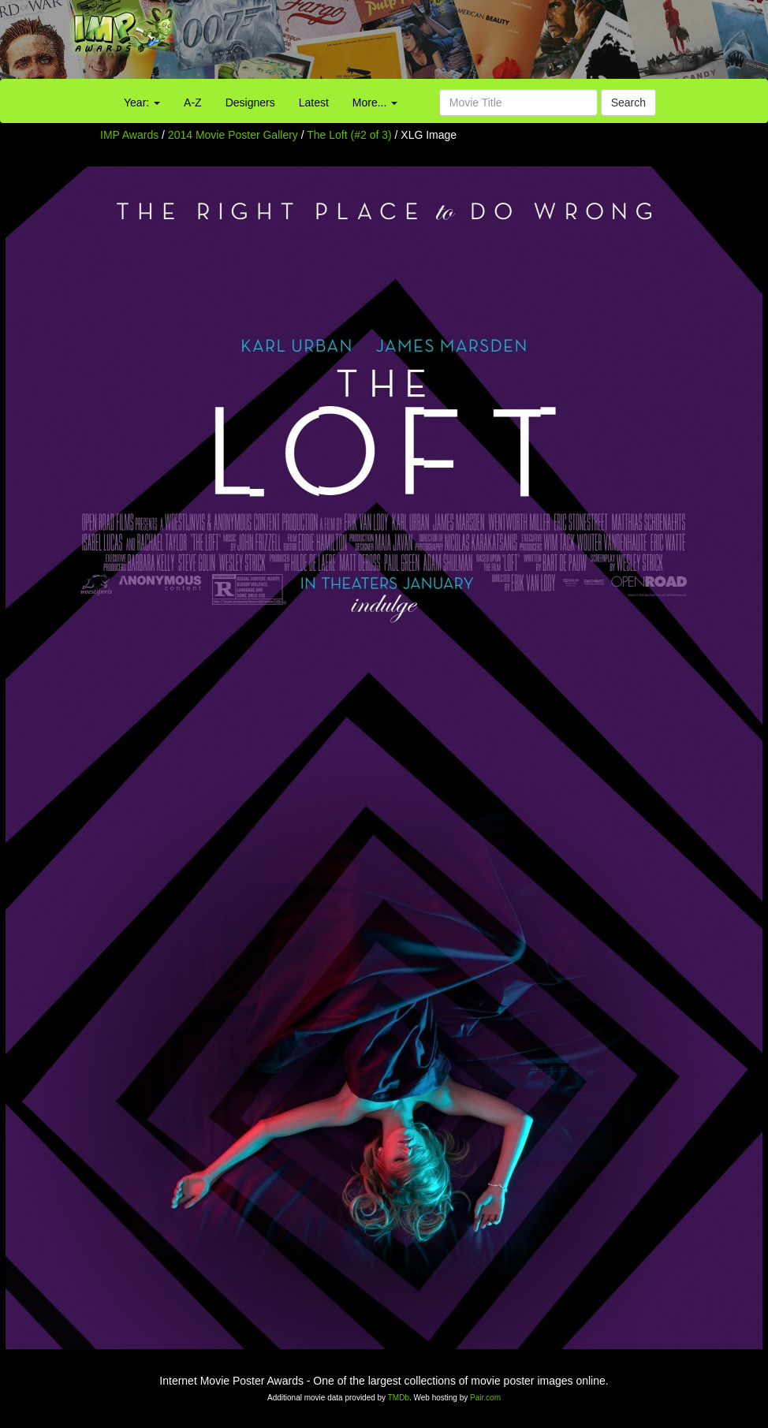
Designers (250, 102)
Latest (314, 102)
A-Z (193, 102)
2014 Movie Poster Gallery (233, 135)
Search (628, 102)
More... (374, 102)
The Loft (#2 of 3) (349, 135)
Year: (142, 102)
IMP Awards (129, 135)
